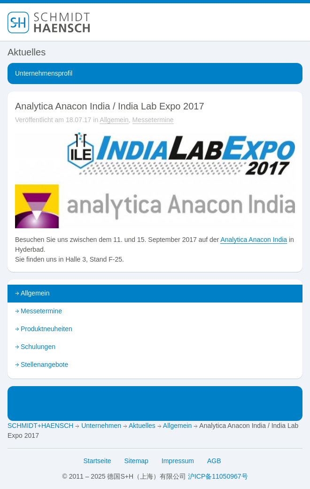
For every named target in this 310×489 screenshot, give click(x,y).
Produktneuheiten (46, 329)
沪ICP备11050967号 (218, 476)
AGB (214, 461)
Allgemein (114, 120)
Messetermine (153, 120)
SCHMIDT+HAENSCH (40, 425)
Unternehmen (101, 425)
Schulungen (38, 346)
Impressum (178, 461)
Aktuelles (142, 425)
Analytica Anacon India (253, 239)
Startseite (97, 461)
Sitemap (136, 461)
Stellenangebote (44, 364)
